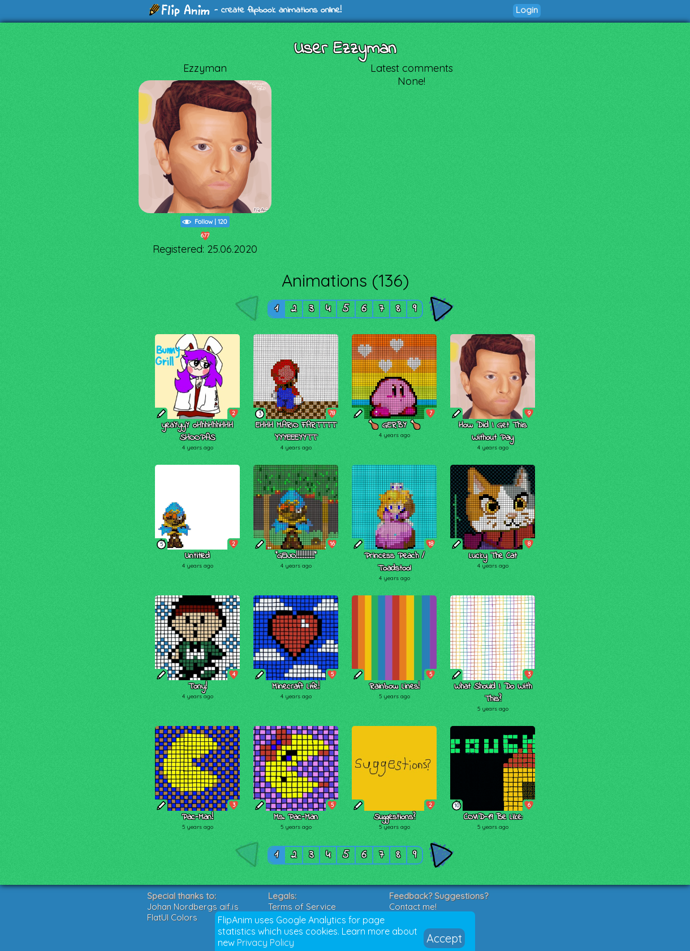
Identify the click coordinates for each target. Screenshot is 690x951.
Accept (444, 938)
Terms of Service (302, 906)
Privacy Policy (265, 942)
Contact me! (413, 906)
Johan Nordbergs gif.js (193, 906)
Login (527, 10)
